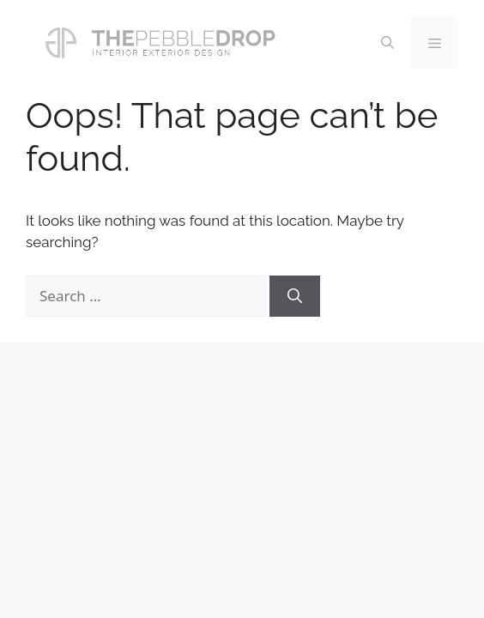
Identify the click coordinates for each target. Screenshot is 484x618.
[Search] (294, 296)
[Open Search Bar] (387, 43)
